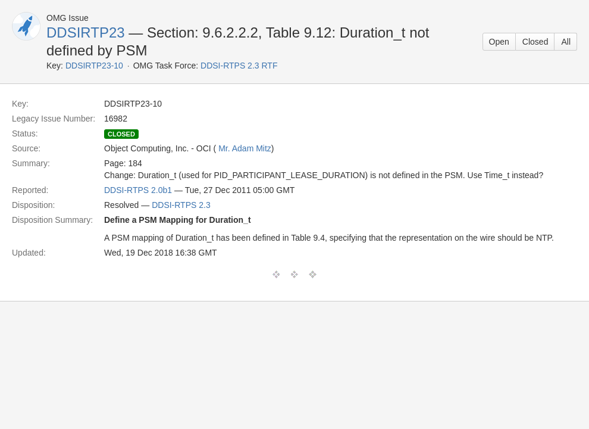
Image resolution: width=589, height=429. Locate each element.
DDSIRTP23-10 (94, 65)
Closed (535, 41)
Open (499, 41)
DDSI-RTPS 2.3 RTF (238, 65)
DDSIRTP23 (85, 32)
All (566, 41)
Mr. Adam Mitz (244, 148)
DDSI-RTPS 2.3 (181, 205)
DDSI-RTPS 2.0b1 (138, 190)
